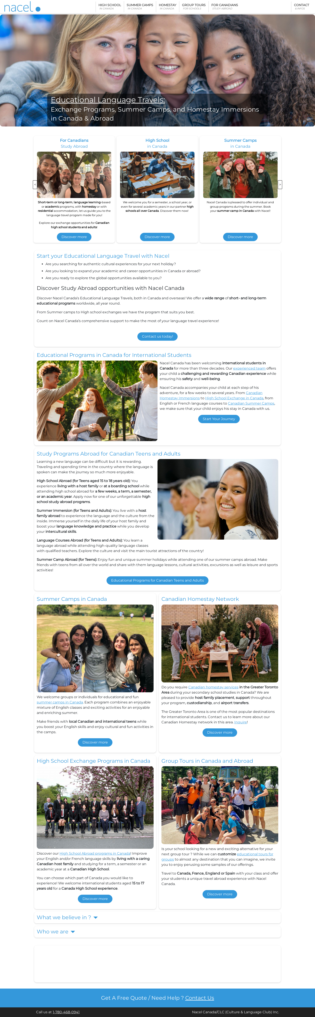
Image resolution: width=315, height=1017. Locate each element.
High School (109, 6)
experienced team (249, 368)
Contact (301, 6)
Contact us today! (157, 336)
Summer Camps (140, 6)
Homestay (167, 6)
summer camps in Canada (60, 702)
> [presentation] (280, 184)
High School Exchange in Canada (234, 398)
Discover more (74, 237)
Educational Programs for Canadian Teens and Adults (157, 580)
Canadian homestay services (213, 687)
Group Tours (194, 6)
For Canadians (224, 6)
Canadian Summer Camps (251, 403)
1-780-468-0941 (66, 1012)
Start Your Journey (219, 419)
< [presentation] (35, 184)
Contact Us (199, 998)
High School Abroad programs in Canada (95, 853)
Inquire (240, 722)
